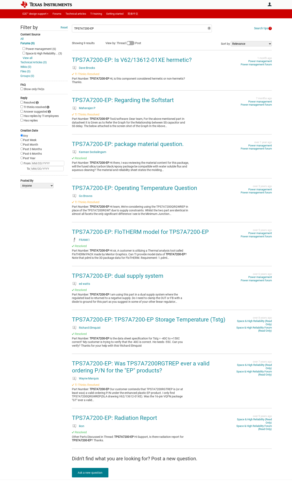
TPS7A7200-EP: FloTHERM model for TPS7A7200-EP (140, 231)
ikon (81, 426)
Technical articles (76, 13)
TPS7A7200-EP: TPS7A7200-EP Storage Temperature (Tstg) (148, 319)
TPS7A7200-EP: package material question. (128, 144)
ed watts (84, 283)
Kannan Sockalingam (92, 152)
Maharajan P (87, 108)
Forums (57, 13)
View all (27, 58)
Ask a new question (90, 472)
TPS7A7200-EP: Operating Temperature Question (134, 188)
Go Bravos (85, 196)
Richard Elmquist (90, 327)
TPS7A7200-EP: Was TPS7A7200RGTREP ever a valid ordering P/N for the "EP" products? (141, 367)
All (21, 38)
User (270, 4)
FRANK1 (84, 239)
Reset (64, 27)
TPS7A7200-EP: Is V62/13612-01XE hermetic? (132, 60)
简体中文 (133, 13)
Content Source (30, 34)
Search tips (261, 28)
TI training (96, 13)
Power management (260, 61)
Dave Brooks (87, 67)
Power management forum (256, 64)
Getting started (114, 13)
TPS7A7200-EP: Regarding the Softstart (123, 100)
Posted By (26, 180)
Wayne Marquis (89, 378)
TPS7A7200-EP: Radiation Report (114, 418)
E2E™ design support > (35, 13)
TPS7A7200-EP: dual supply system (117, 275)
